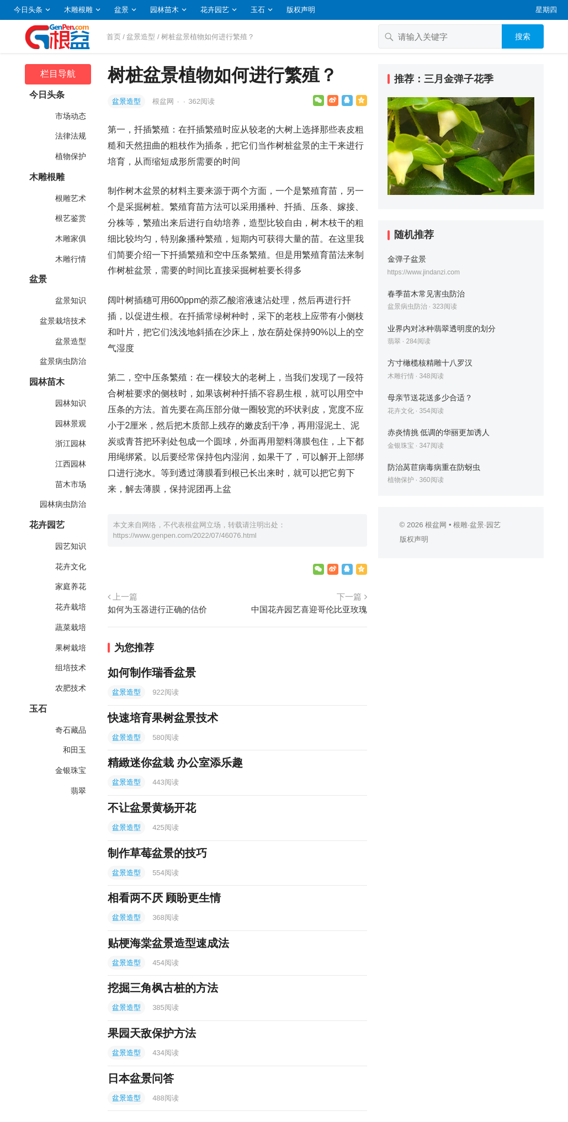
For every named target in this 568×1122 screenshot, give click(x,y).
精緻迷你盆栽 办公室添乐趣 (175, 762)
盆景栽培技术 (62, 320)
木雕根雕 (78, 10)
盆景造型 (140, 37)
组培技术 (70, 667)
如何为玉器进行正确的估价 (157, 609)
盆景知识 (70, 300)
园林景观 (70, 423)
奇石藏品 (70, 730)
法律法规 (70, 135)
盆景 (121, 10)
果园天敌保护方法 (152, 1033)
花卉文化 (70, 566)
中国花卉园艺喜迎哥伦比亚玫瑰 (309, 609)
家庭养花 (70, 586)
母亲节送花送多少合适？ (430, 397)
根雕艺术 (70, 198)
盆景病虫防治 (62, 361)
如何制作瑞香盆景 (152, 672)
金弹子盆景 (406, 259)
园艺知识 (70, 546)
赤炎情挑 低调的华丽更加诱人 (438, 432)
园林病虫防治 (62, 504)
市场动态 (70, 116)
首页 (114, 37)
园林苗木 (164, 10)
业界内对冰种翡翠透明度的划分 (441, 328)
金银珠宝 (70, 770)
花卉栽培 (70, 606)
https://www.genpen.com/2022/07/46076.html (185, 535)
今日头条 (28, 10)
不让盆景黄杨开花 (152, 808)
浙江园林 (70, 443)
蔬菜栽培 (70, 627)
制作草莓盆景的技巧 (157, 853)
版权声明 (300, 10)
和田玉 (74, 749)
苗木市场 (70, 484)
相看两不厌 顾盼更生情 (164, 898)
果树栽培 (70, 647)
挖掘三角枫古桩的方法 (163, 988)
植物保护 (70, 156)
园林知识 (70, 403)
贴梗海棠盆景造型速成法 (168, 943)
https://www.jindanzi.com (423, 272)
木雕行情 (70, 259)
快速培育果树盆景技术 (163, 718)
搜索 (522, 36)
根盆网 (164, 101)
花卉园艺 (214, 10)
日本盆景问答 (141, 1078)
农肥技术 (70, 688)
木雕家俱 (70, 238)
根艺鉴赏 (70, 218)
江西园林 (70, 463)
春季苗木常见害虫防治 (426, 293)
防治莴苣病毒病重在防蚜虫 (433, 467)
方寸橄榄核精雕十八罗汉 (430, 362)
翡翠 (78, 790)
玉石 (258, 10)
